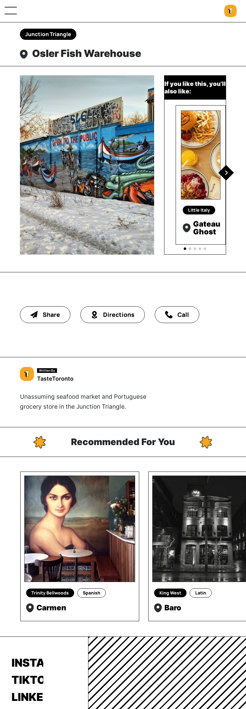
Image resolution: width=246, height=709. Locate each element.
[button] (226, 173)
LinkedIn (27, 697)
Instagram (27, 662)
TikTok (27, 680)
